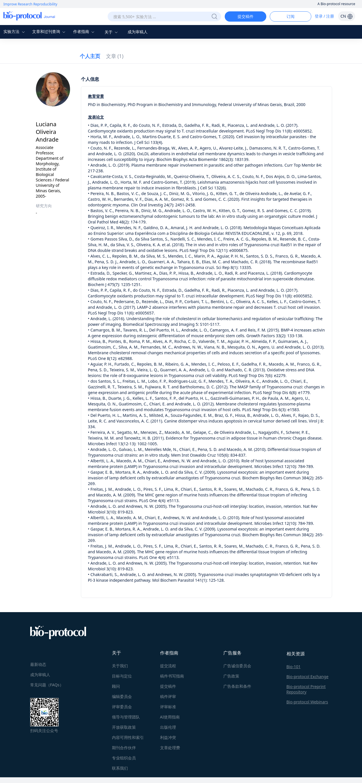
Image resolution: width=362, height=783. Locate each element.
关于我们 (120, 665)
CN (346, 16)
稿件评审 (168, 696)
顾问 (116, 686)
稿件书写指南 (172, 676)
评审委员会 (122, 706)
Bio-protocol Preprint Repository (306, 689)
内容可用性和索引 (128, 737)
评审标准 (168, 706)
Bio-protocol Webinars (307, 702)
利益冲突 (168, 737)
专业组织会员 (124, 758)
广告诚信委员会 (237, 665)
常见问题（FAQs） (47, 684)
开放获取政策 (124, 727)
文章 (115, 56)
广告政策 (231, 676)
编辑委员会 (122, 696)
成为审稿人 (138, 31)
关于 (112, 32)
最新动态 (38, 664)
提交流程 (168, 665)
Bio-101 (294, 666)
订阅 (290, 16)
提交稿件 (245, 16)
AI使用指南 (170, 717)
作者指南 (84, 31)
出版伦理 (168, 727)
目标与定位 (122, 676)
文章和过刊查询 (49, 31)
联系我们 (120, 768)
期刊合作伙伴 (124, 747)
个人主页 (90, 56)
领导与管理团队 (126, 717)
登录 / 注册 (324, 16)
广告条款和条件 (237, 686)
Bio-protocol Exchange (308, 676)
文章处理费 (170, 747)
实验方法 (14, 31)
